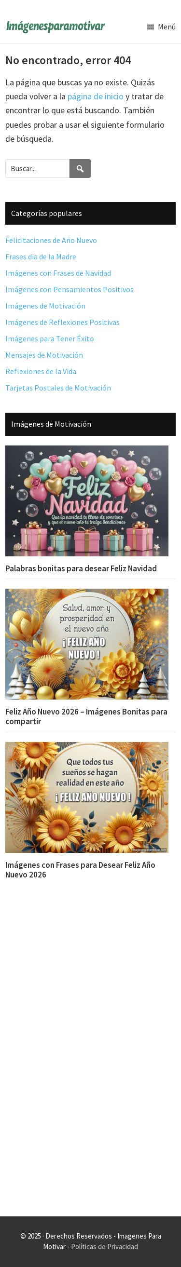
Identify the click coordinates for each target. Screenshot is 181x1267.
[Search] (80, 168)
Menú (167, 26)
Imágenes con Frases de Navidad (58, 273)
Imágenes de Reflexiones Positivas (62, 322)
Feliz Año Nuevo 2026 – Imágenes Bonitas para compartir (86, 716)
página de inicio (96, 96)
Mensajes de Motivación (44, 355)
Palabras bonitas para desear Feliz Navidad (81, 568)
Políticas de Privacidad (104, 1246)
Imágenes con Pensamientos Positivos (69, 289)
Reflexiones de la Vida (40, 371)
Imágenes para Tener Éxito (49, 338)
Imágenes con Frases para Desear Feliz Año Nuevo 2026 (80, 870)
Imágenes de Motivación (45, 305)
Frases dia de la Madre (40, 256)
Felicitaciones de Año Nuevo (51, 240)
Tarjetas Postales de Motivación (58, 387)
